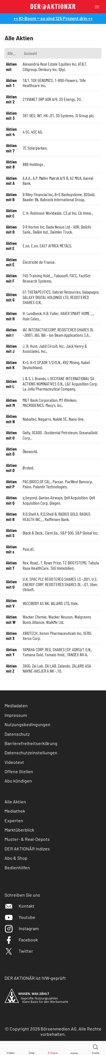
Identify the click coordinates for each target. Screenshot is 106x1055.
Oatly (26, 432)
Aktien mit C (11, 213)
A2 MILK (75, 178)
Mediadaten (16, 705)
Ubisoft (28, 589)
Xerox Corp (31, 638)
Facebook (21, 939)
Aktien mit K (11, 365)
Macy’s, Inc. (54, 405)
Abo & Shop (16, 858)
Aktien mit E (11, 245)
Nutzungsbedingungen (27, 724)
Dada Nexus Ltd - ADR (62, 226)
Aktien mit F (11, 278)
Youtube (20, 917)
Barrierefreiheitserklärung (31, 743)
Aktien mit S (11, 533)
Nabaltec (29, 419)
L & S (27, 378)
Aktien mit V (11, 603)
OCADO (37, 432)
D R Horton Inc (33, 226)
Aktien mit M (11, 402)
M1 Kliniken (67, 400)
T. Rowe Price (50, 562)
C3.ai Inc (69, 213)
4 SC (26, 131)
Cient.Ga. (52, 532)
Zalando (64, 665)
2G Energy (67, 99)
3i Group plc (84, 115)
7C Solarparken (35, 147)
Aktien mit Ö (11, 451)
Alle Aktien (15, 801)
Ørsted (28, 467)
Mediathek (15, 811)
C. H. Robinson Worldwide (42, 213)
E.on (26, 245)
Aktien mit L (11, 383)
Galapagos (90, 291)
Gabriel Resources (66, 291)
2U (79, 99)
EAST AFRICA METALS (55, 245)
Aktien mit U (11, 584)
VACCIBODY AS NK (36, 603)
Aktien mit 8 (11, 164)
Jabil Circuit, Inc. (51, 346)
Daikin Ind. (41, 231)
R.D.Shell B (48, 514)
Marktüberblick (19, 829)
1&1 (26, 80)
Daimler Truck (61, 231)
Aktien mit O (11, 435)
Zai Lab (37, 665)
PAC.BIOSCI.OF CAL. (37, 481)
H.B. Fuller (51, 313)
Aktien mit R (11, 516)
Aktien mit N (11, 418)
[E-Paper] (53, 1048)
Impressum (16, 715)
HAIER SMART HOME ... (76, 313)
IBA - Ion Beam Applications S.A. (65, 335)
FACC (73, 275)
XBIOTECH (30, 633)
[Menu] (98, 6)
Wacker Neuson (60, 616)
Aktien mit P (11, 484)
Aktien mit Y (11, 652)
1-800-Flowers (66, 80)
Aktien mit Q (11, 500)
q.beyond (30, 497)
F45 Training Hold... (38, 275)
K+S (26, 362)
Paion (27, 486)
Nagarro (44, 419)
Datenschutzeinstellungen (31, 752)
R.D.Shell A (31, 514)
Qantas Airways (50, 497)
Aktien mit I (11, 332)
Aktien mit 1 (11, 82)
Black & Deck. (33, 532)
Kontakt (19, 905)
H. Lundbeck (32, 313)
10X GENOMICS (42, 80)
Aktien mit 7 (11, 148)
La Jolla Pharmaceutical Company (49, 388)
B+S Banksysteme (68, 194)
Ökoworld (30, 451)
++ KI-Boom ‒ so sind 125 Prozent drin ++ (53, 18)
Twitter (19, 951)
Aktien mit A (11, 180)
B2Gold (89, 194)
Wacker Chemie (35, 616)
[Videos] (10, 1048)
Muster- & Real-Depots (27, 839)
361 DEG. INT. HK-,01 (38, 115)
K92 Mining (71, 362)
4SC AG (36, 131)
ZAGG (26, 665)
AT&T (82, 64)
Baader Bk (30, 199)
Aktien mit (11, 66)
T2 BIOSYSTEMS (74, 562)
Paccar (58, 481)
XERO (87, 633)
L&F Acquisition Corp (81, 383)
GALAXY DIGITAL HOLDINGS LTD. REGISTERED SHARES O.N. (56, 299)
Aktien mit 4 (11, 131)
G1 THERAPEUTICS (37, 291)
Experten (14, 820)
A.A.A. (27, 178)
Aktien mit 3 (11, 115)
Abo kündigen (18, 780)
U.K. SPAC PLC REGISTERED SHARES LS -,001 (56, 579)
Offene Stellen (19, 771)
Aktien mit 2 (11, 99)
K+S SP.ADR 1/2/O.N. (45, 362)
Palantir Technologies (50, 486)
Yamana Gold (33, 654)
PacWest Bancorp (78, 481)
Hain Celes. (31, 318)
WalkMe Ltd (54, 622)
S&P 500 (66, 532)
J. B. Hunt (30, 346)
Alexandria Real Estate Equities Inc (49, 64)
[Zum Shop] (32, 1048)
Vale (74, 603)
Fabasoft (61, 275)
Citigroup (30, 69)
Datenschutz (17, 734)
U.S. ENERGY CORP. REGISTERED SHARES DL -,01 (60, 581)
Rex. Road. (31, 562)
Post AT (28, 549)
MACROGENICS (33, 405)
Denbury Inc (47, 69)
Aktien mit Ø (11, 467)
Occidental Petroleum (60, 432)
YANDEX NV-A (77, 654)
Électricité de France (39, 262)
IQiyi (62, 69)
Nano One (76, 419)
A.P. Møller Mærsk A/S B (50, 178)
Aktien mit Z (11, 668)
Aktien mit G (11, 297)
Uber (94, 584)
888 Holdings (33, 164)
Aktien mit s (11, 549)
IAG (36, 335)
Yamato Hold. (55, 654)
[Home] (74, 1048)
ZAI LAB (50, 665)
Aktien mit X (11, 635)
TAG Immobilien (62, 568)
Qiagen (54, 503)
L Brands (39, 378)
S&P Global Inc (86, 532)
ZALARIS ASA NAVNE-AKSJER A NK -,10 (57, 668)
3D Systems (64, 115)
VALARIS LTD (60, 603)
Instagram (22, 928)
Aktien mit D (11, 229)
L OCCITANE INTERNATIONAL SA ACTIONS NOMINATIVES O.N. (58, 381)
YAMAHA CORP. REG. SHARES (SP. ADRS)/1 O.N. (57, 649)
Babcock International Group (62, 199)
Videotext (14, 762)
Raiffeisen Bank (57, 519)
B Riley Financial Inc (38, 194)
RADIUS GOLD (68, 514)
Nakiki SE (60, 419)
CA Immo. (85, 213)
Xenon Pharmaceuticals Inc (60, 633)
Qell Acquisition (76, 497)
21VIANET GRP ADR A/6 (40, 99)
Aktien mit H (11, 316)
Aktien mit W (11, 619)
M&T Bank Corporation (40, 400)
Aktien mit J (11, 348)
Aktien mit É (11, 262)
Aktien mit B (11, 197)
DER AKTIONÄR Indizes (27, 848)
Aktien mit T (11, 565)
